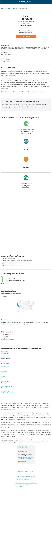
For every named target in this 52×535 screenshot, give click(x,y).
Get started (22, 461)
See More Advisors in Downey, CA (25, 482)
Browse (2, 8)
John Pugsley (4, 371)
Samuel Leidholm (5, 381)
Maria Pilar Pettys (5, 352)
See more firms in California (7, 339)
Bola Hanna (3, 361)
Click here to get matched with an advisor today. (26, 108)
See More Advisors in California (24, 479)
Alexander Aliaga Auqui (6, 386)
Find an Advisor (26, 36)
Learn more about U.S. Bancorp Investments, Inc (8, 392)
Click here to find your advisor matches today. (25, 458)
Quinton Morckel (5, 366)
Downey (15, 8)
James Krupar (4, 376)
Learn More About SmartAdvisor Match (26, 476)
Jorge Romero (4, 357)
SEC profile (11, 322)
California (8, 8)
